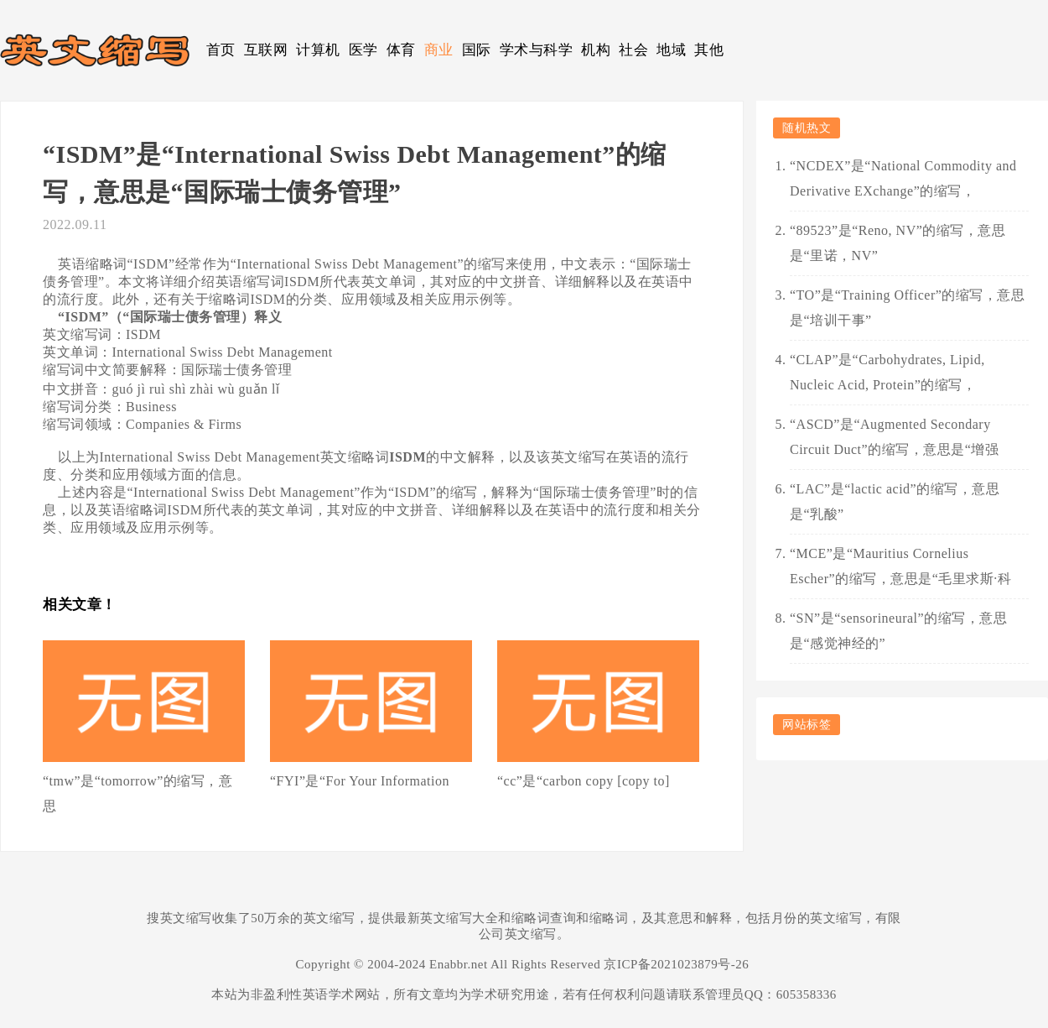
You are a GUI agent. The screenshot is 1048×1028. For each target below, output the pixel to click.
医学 (363, 50)
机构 (595, 50)
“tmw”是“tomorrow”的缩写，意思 (137, 793)
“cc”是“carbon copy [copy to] (583, 781)
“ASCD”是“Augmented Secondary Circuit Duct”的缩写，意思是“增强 (894, 437)
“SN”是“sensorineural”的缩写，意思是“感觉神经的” (898, 630)
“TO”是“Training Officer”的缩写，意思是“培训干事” (907, 307)
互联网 (266, 50)
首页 (221, 50)
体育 (401, 50)
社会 (633, 50)
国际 (476, 50)
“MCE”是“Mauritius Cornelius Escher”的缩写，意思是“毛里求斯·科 (900, 566)
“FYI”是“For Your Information (359, 781)
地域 (671, 50)
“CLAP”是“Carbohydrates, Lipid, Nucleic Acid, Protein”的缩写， (887, 372)
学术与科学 (536, 50)
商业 (439, 50)
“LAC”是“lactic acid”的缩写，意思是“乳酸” (894, 501)
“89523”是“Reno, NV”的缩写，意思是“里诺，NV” (897, 243)
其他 (709, 50)
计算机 (318, 50)
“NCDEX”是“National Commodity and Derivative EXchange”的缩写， (903, 178)
